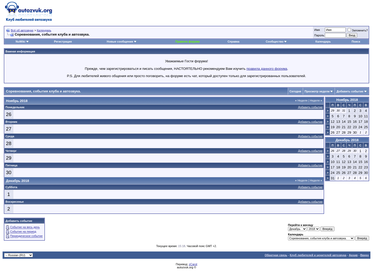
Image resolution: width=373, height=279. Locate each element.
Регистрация (63, 41)
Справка (233, 41)
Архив (353, 255)
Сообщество (276, 41)
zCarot (193, 264)
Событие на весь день (25, 227)
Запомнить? (358, 30)
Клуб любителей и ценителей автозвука (318, 255)
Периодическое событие (26, 236)
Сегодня (295, 91)
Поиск (356, 41)
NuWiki (20, 41)
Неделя (301, 100)
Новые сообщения (120, 41)
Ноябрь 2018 (347, 100)
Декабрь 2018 (346, 140)
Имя (317, 29)
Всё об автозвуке (22, 30)
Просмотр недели (317, 91)
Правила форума (187, 41)
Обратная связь (276, 255)
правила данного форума (267, 69)
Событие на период (23, 231)
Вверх (364, 255)
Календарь (44, 30)
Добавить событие (349, 91)
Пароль (319, 35)
